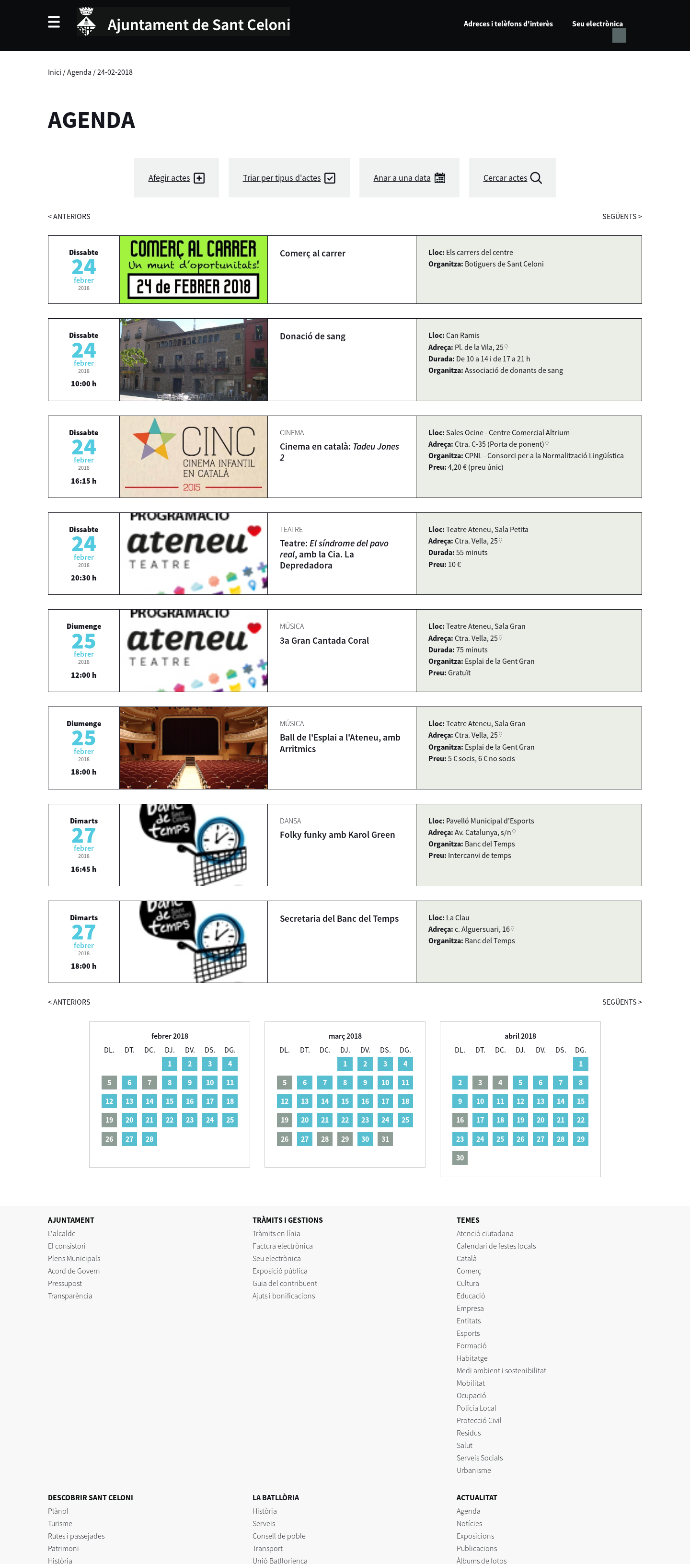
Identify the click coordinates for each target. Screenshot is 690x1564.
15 (169, 1101)
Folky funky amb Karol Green (337, 834)
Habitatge (472, 1358)
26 (520, 1139)
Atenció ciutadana (485, 1233)
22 (169, 1119)
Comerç (469, 1270)
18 (230, 1101)
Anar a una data (402, 177)
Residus (469, 1432)
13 (129, 1101)
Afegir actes (169, 177)
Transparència (70, 1295)
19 (520, 1119)
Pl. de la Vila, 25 (479, 347)
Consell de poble (279, 1536)
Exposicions (475, 1536)
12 (109, 1101)
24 (210, 1119)
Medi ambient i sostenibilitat (501, 1370)
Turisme (60, 1523)
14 (149, 1101)
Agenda (79, 72)
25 (230, 1119)
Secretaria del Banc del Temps (339, 918)
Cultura (468, 1283)
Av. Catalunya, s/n (483, 832)
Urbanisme (474, 1470)
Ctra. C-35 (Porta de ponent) (499, 444)
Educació (471, 1295)
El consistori (67, 1246)
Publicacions (477, 1548)
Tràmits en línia (276, 1233)
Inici (54, 72)
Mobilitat (471, 1383)
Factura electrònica (283, 1246)
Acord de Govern (74, 1270)
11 (230, 1082)
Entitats (469, 1320)
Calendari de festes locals (496, 1246)
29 (581, 1139)
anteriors (69, 216)
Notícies (469, 1523)
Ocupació (471, 1395)
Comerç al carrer (312, 253)
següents (622, 216)
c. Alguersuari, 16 (482, 929)
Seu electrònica (597, 23)
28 (149, 1139)
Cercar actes (505, 177)
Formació (472, 1345)
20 (129, 1119)
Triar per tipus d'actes (282, 177)
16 (190, 1101)
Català (467, 1258)
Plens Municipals (74, 1258)
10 (210, 1082)
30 (365, 1139)
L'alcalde (62, 1233)
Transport (268, 1548)
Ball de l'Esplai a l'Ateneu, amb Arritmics (340, 742)
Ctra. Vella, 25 (476, 540)
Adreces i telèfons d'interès (508, 23)
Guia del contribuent (285, 1283)
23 (190, 1119)
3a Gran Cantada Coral (324, 640)
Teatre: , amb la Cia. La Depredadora (334, 554)
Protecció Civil (479, 1420)
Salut (464, 1445)
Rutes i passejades (76, 1536)
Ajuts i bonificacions (284, 1295)
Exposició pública (280, 1270)
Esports (468, 1333)
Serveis (264, 1523)
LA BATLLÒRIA (276, 1497)
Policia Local (476, 1408)
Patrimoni (63, 1548)
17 (210, 1101)
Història (265, 1511)
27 (129, 1139)
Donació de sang (312, 336)
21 (149, 1119)
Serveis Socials (480, 1457)
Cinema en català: (339, 451)
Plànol (58, 1511)
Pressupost (65, 1283)
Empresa (470, 1308)
